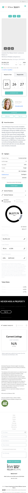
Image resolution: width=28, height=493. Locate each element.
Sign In (22, 1)
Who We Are (14, 412)
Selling (14, 406)
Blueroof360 (13, 489)
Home (14, 400)
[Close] (25, 480)
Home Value (14, 410)
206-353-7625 (14, 463)
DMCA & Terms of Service (15, 491)
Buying (14, 404)
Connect (14, 414)
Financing (14, 408)
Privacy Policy (5, 491)
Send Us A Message (14, 447)
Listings (14, 402)
